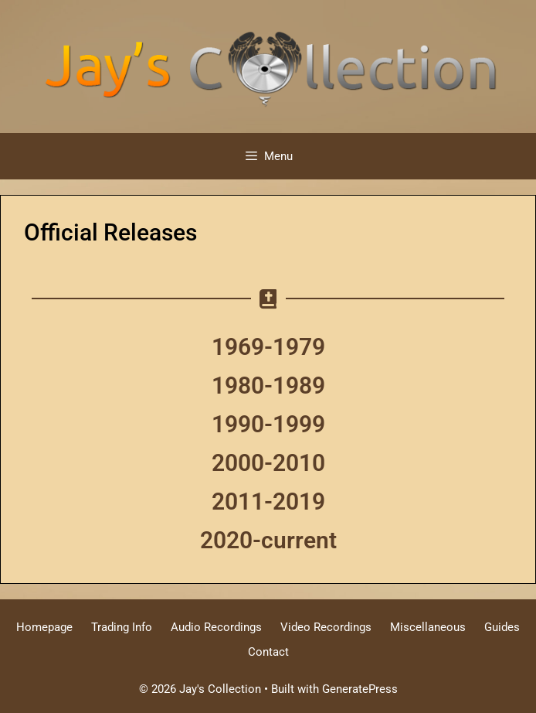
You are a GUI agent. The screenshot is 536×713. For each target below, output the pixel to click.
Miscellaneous (428, 627)
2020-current (268, 540)
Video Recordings (325, 627)
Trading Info (121, 627)
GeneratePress (360, 689)
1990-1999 (268, 424)
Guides (502, 627)
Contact (268, 652)
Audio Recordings (216, 627)
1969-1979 (268, 346)
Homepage (44, 627)
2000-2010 (268, 462)
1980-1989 (268, 385)
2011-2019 (268, 501)
